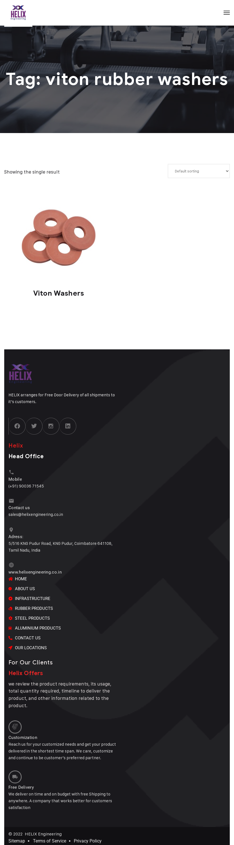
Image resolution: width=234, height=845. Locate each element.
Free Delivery (21, 784)
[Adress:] (11, 529)
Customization (22, 735)
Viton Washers (58, 293)
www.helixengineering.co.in (35, 570)
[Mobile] (11, 472)
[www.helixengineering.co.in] (11, 564)
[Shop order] (199, 171)
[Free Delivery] (14, 774)
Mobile (15, 478)
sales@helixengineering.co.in (35, 513)
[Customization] (14, 725)
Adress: (15, 535)
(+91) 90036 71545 (26, 485)
